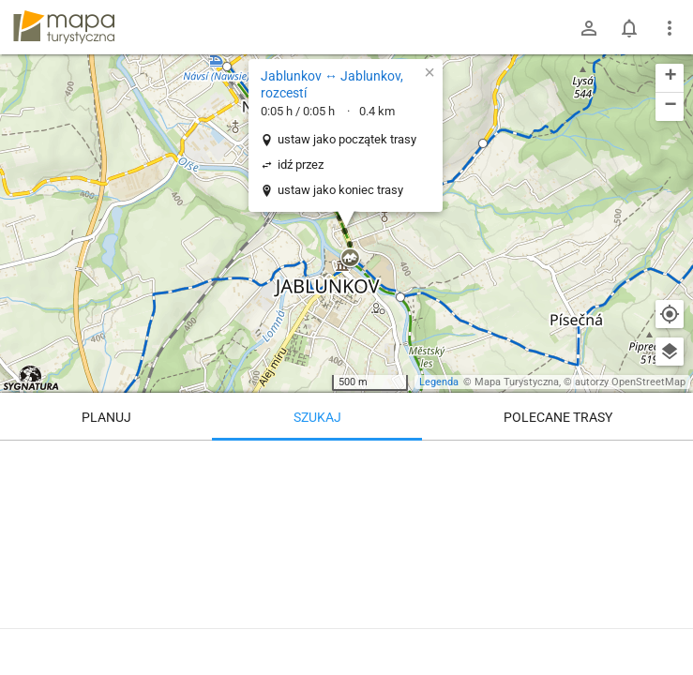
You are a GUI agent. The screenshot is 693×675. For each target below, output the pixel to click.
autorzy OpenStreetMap (630, 382)
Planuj (106, 417)
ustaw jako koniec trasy (340, 190)
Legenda (439, 382)
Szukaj (317, 417)
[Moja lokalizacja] (669, 314)
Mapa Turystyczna (517, 382)
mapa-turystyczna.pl (64, 27)
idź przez (301, 165)
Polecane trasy (558, 417)
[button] (227, 66)
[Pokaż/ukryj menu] (670, 28)
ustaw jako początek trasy (347, 139)
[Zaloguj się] (589, 28)
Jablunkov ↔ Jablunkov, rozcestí (332, 84)
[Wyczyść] (670, 461)
